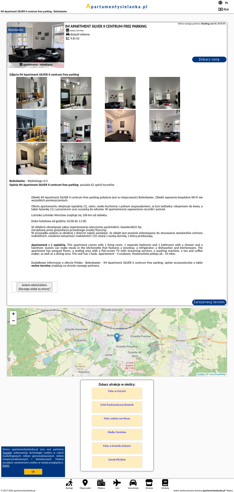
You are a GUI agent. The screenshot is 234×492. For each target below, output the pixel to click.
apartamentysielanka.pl (117, 6)
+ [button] (13, 314)
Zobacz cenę (209, 59)
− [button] (13, 321)
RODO (6, 465)
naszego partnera (88, 266)
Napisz (230, 490)
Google (7, 452)
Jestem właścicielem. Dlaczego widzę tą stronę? (35, 287)
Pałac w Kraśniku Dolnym (117, 445)
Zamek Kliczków (117, 459)
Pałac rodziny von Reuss (117, 418)
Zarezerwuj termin (209, 302)
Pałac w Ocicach (117, 391)
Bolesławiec (16, 30)
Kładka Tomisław (117, 432)
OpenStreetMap (217, 374)
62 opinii (96, 185)
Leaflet (200, 374)
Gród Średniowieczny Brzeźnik (117, 404)
